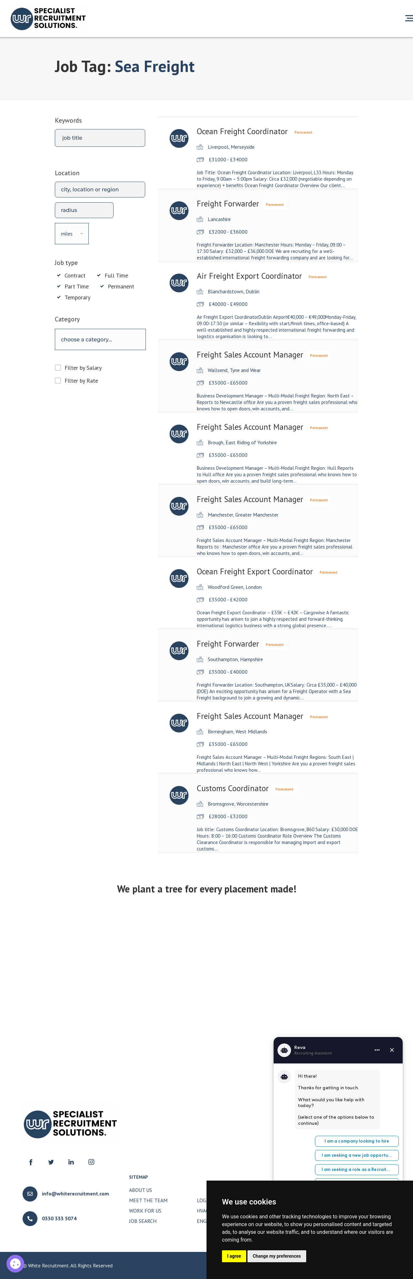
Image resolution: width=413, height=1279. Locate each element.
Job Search (142, 1221)
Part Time (77, 286)
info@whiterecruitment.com (75, 1193)
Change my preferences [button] (277, 1256)
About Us (140, 1190)
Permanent (121, 286)
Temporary (77, 297)
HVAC (203, 1210)
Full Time (116, 275)
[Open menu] (409, 18)
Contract (75, 275)
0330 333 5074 (59, 1218)
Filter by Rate (81, 380)
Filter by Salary (83, 367)
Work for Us (145, 1210)
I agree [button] (234, 1256)
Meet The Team (148, 1200)
